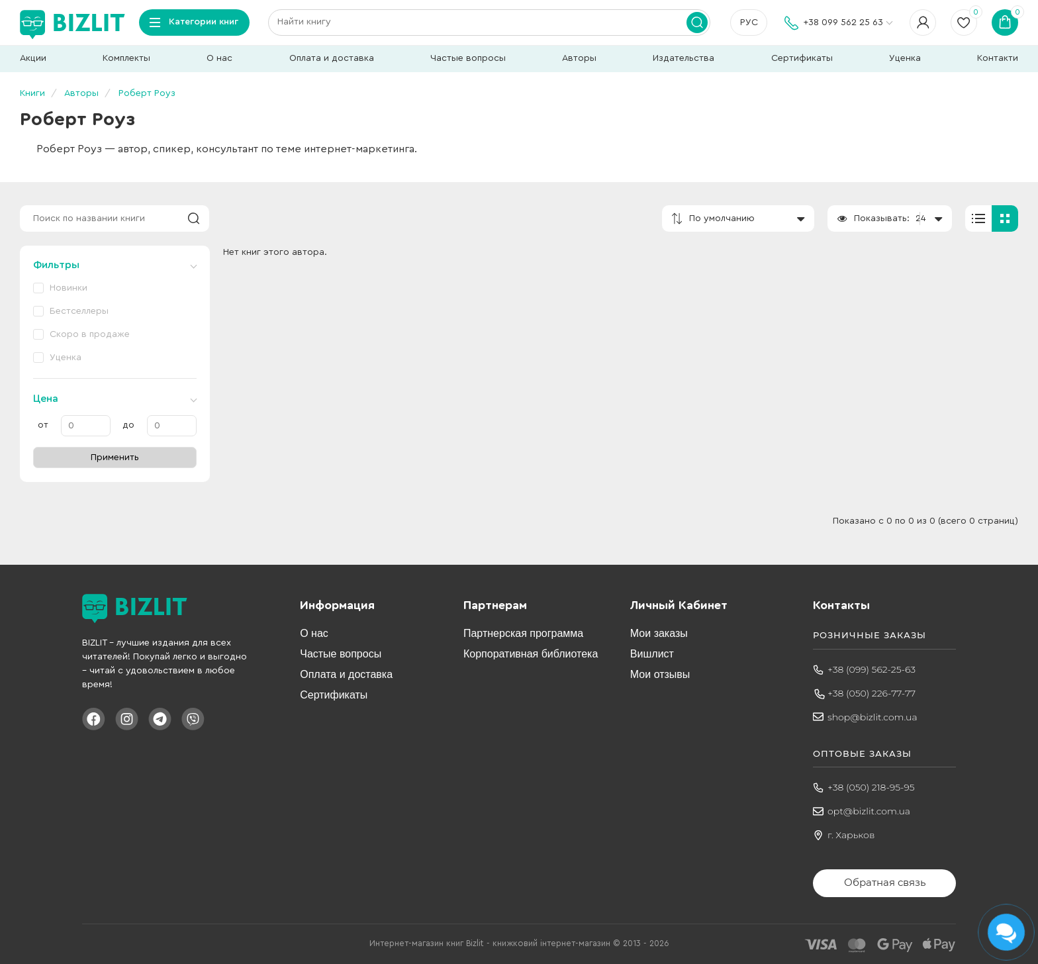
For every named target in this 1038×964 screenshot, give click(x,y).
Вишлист (652, 653)
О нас (219, 58)
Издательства (683, 58)
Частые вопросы (468, 58)
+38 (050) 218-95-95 (871, 787)
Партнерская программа (523, 633)
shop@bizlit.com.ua (872, 717)
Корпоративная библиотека (530, 653)
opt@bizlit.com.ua (868, 811)
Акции (33, 58)
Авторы (579, 58)
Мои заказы (659, 633)
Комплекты (126, 58)
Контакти (997, 58)
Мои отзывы (660, 674)
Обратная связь (884, 882)
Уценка (905, 58)
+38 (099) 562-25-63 (871, 669)
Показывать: (882, 218)
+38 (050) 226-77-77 (871, 693)
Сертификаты (802, 58)
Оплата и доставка (331, 58)
